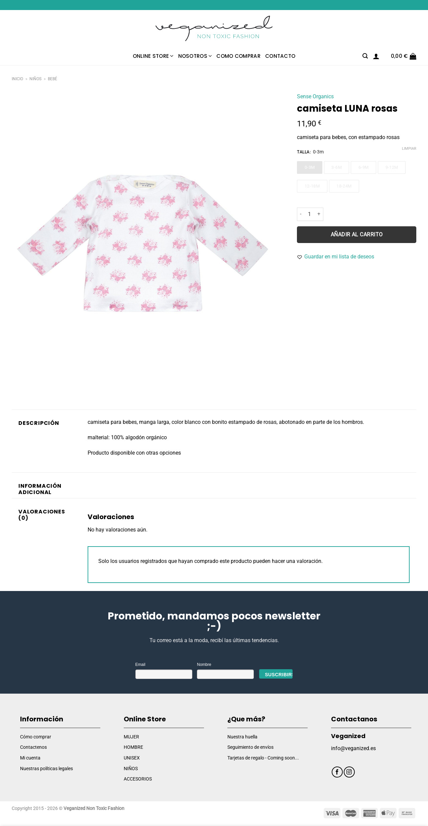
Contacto (280, 56)
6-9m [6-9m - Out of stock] (363, 167)
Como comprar (238, 56)
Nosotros (195, 56)
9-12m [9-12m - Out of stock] (392, 167)
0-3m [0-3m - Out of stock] (310, 167)
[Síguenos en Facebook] (337, 772)
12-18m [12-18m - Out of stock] (312, 186)
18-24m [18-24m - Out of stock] (343, 186)
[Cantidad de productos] (309, 214)
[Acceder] (376, 56)
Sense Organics (315, 96)
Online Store (153, 56)
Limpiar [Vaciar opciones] (409, 148)
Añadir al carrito (357, 235)
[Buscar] (365, 56)
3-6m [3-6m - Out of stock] (336, 167)
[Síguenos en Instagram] (349, 772)
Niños (35, 79)
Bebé (52, 79)
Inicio (17, 79)
